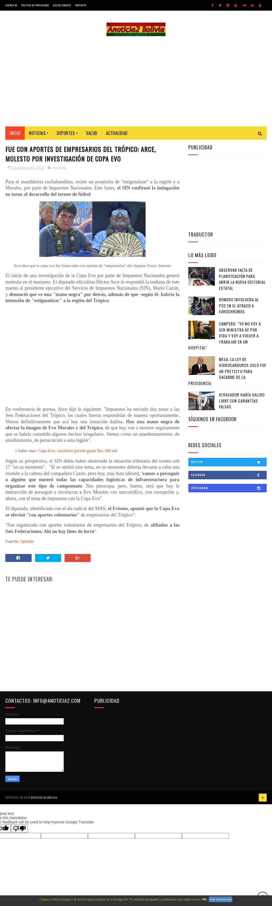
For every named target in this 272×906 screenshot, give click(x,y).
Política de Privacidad (35, 5)
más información (220, 899)
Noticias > (38, 133)
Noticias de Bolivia (44, 797)
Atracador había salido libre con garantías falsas (242, 400)
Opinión (27, 541)
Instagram (228, 488)
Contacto (80, 5)
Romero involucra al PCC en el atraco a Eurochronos (239, 305)
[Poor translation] (19, 828)
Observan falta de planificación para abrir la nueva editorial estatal (242, 279)
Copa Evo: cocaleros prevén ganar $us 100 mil (77, 450)
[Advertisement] (136, 81)
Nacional (59, 168)
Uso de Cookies (62, 5)
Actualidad (117, 133)
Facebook (228, 475)
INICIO (15, 133)
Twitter (228, 462)
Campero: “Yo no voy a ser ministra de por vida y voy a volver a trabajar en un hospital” (224, 335)
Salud (91, 133)
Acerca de (11, 5)
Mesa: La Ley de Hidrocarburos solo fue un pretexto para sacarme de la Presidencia (227, 371)
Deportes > (67, 133)
